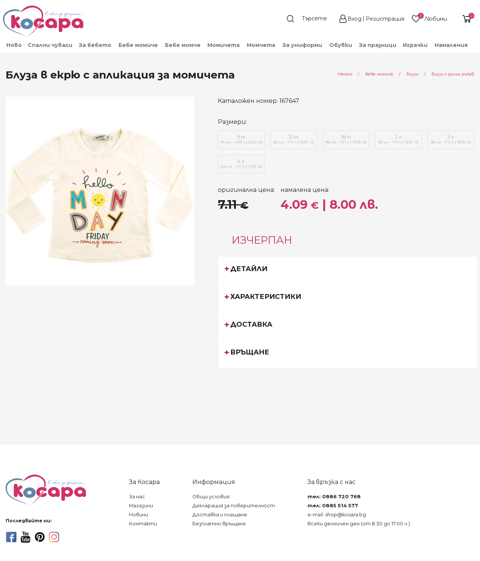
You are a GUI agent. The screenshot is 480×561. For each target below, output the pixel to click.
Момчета (261, 45)
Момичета (223, 45)
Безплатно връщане (219, 523)
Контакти (143, 523)
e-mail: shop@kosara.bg (337, 514)
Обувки (340, 45)
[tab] (347, 270)
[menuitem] (13, 45)
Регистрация (385, 18)
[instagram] (54, 537)
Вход (355, 18)
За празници (377, 45)
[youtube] (25, 537)
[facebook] (11, 537)
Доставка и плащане (219, 514)
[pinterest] (39, 537)
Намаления (451, 45)
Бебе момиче (138, 45)
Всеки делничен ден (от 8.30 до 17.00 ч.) (359, 523)
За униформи (302, 45)
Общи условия (211, 496)
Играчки (415, 45)
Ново (14, 45)
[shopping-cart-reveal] (463, 18)
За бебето (95, 45)
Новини (138, 514)
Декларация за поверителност (233, 505)
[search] (310, 18)
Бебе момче (183, 45)
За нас (137, 496)
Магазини (141, 505)
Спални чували (50, 45)
